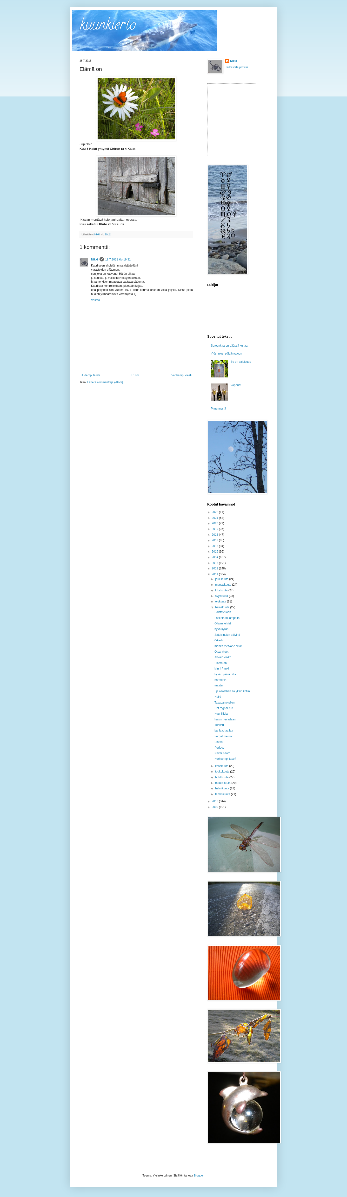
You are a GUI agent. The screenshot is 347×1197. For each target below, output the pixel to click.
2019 (215, 529)
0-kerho (219, 640)
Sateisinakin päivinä (227, 634)
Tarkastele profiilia (236, 67)
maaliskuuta (223, 783)
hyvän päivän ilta (225, 674)
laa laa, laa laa (223, 730)
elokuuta (221, 601)
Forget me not (223, 736)
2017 (215, 540)
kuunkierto (108, 26)
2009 (215, 807)
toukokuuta (222, 771)
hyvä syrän (221, 629)
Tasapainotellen (224, 702)
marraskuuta (223, 584)
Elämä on (220, 663)
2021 (215, 518)
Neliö (217, 696)
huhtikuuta (222, 777)
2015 (215, 551)
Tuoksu (219, 725)
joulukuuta (222, 579)
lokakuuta (221, 590)
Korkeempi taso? (225, 758)
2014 (215, 557)
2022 (215, 512)
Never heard (222, 753)
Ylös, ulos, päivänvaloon (226, 353)
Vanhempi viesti (181, 375)
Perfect (219, 747)
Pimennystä (218, 408)
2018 (215, 534)
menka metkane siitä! (228, 646)
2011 (215, 574)
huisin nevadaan (224, 719)
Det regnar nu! (223, 708)
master (218, 685)
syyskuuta (222, 596)
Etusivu (135, 375)
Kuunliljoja (221, 713)
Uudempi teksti (90, 375)
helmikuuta (222, 788)
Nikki (94, 259)
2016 (215, 546)
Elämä (218, 742)
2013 (215, 563)
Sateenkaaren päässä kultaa (229, 345)
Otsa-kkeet (221, 651)
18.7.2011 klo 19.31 (118, 259)
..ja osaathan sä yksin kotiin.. (232, 691)
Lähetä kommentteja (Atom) (105, 382)
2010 (215, 801)
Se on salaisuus (241, 361)
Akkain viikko (222, 657)
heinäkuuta (222, 607)
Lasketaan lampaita (227, 618)
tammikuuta (223, 794)
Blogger (199, 1175)
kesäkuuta (222, 766)
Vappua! (236, 385)
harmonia (220, 680)
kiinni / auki (221, 668)
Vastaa (95, 300)
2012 (215, 568)
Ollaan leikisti (223, 623)
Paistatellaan (222, 612)
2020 (215, 523)
